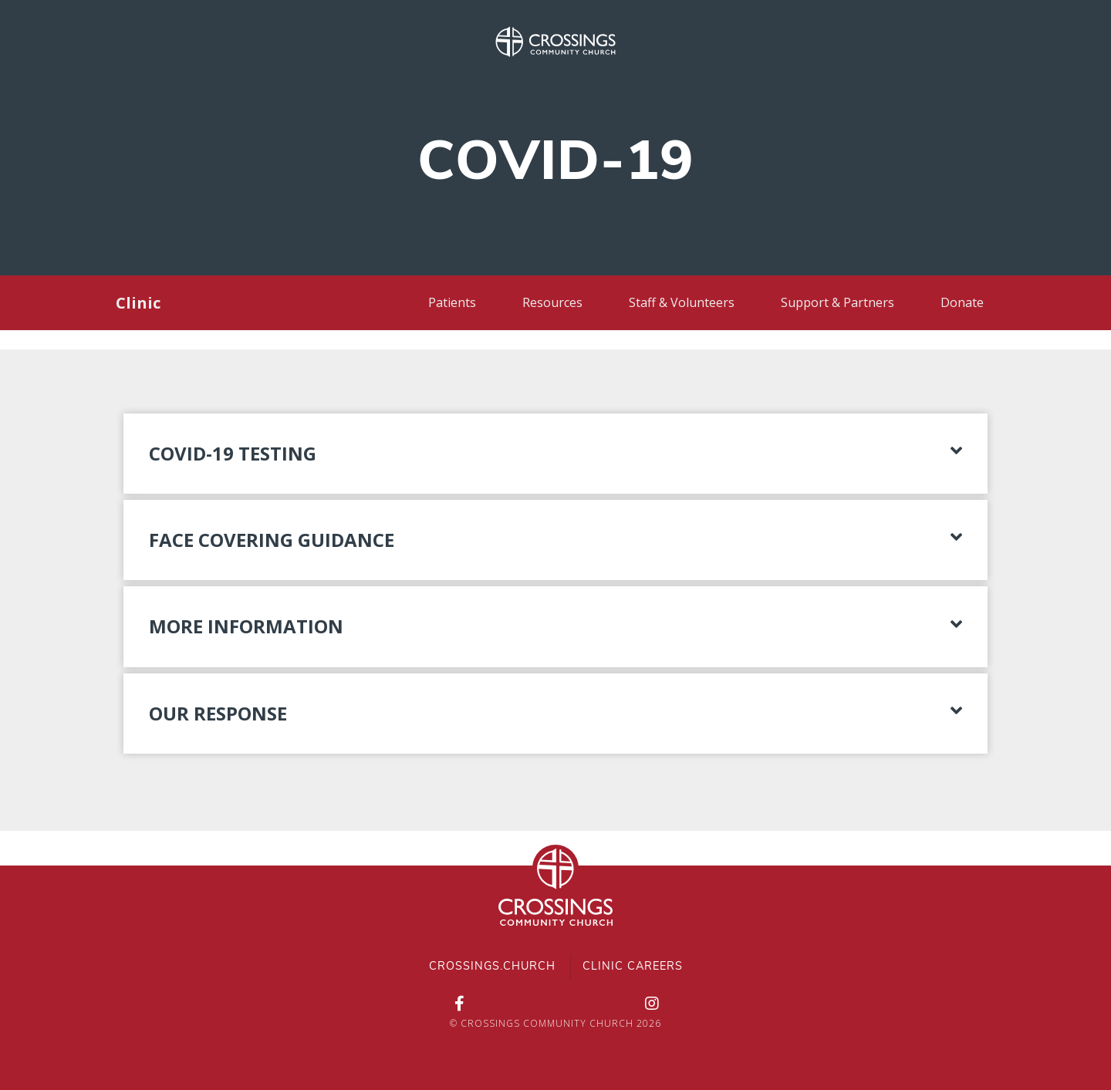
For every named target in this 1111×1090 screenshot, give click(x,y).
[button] (555, 453)
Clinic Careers (633, 967)
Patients (452, 302)
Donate (962, 302)
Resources (552, 302)
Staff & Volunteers (681, 302)
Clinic (138, 302)
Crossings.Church (492, 967)
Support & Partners (837, 302)
